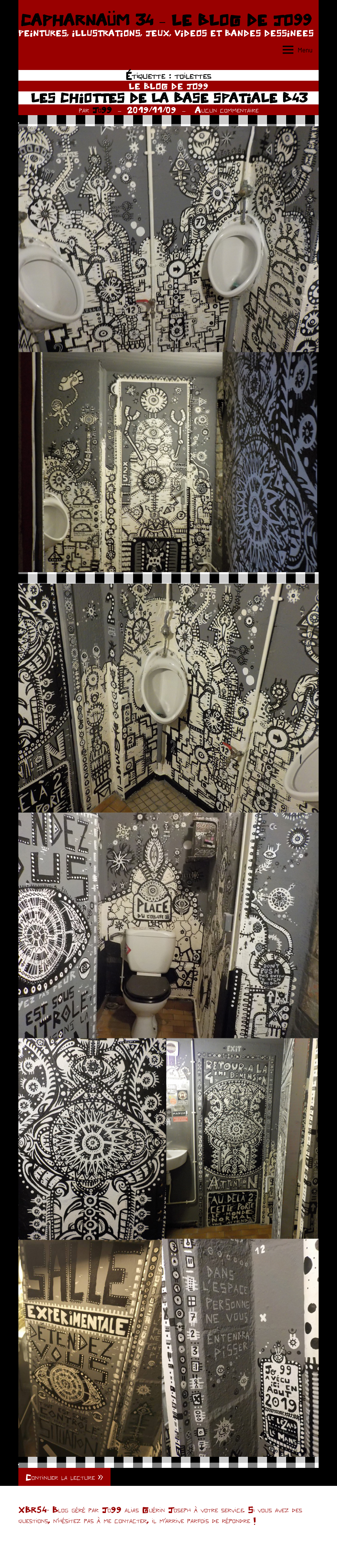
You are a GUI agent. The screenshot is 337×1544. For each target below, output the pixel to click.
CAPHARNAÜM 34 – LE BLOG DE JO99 (165, 20)
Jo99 (102, 109)
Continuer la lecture (60, 1477)
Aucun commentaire (227, 109)
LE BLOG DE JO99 (168, 86)
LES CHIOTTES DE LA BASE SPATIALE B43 (169, 97)
